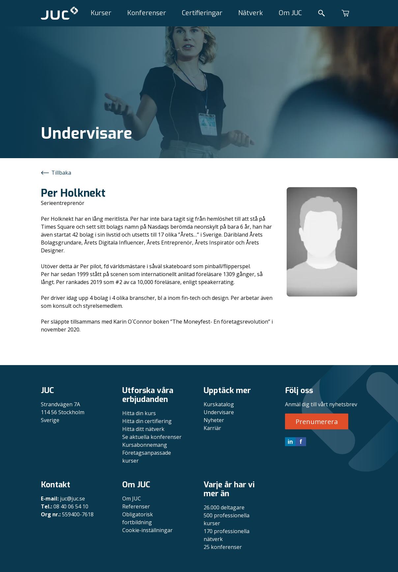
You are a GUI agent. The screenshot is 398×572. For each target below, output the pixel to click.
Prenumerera (317, 421)
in (290, 441)
